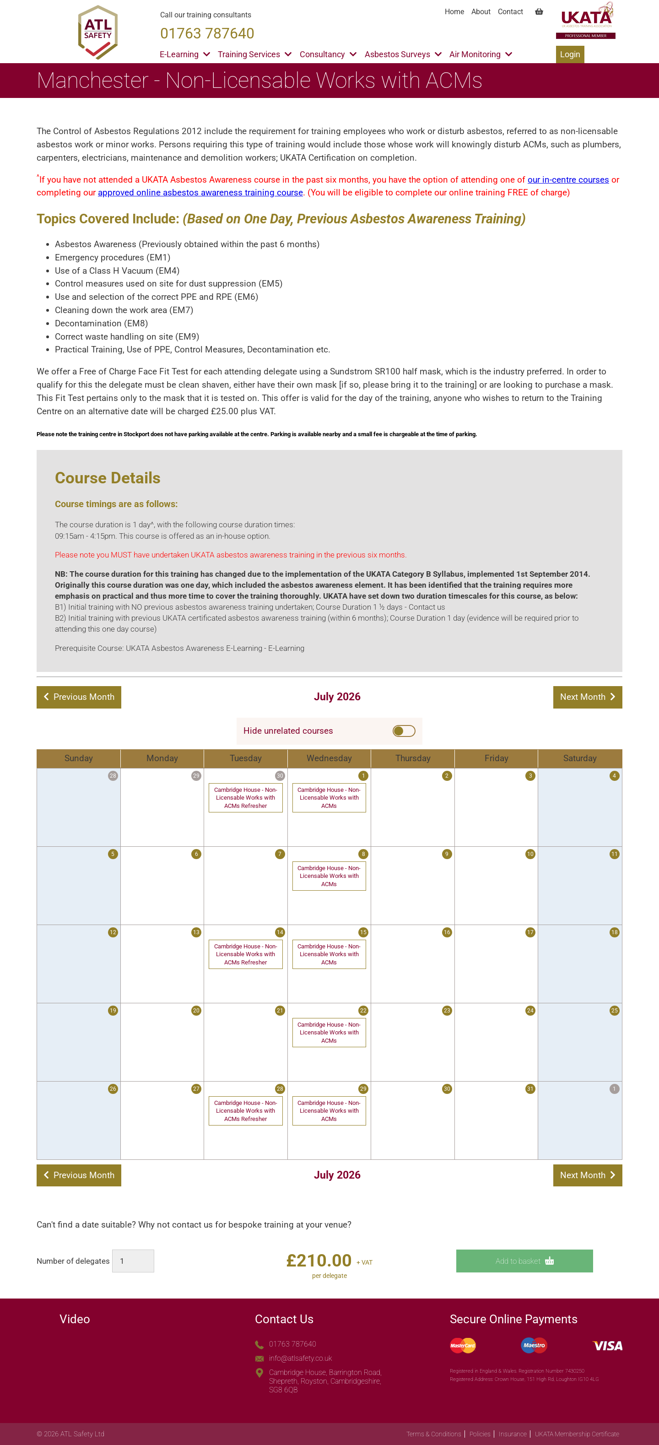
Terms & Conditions (433, 1434)
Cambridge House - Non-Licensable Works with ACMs (329, 797)
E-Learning (185, 54)
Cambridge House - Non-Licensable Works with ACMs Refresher (245, 797)
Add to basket (525, 1261)
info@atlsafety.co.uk (300, 1358)
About (481, 11)
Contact (510, 11)
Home (454, 11)
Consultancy (328, 54)
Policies (480, 1434)
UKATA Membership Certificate (577, 1434)
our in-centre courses (568, 179)
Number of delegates (73, 1261)
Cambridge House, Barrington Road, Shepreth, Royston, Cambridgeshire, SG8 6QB (325, 1381)
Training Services (255, 54)
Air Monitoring (480, 54)
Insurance (513, 1434)
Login (570, 54)
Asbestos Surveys (403, 54)
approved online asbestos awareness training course (200, 192)
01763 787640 (292, 1344)
